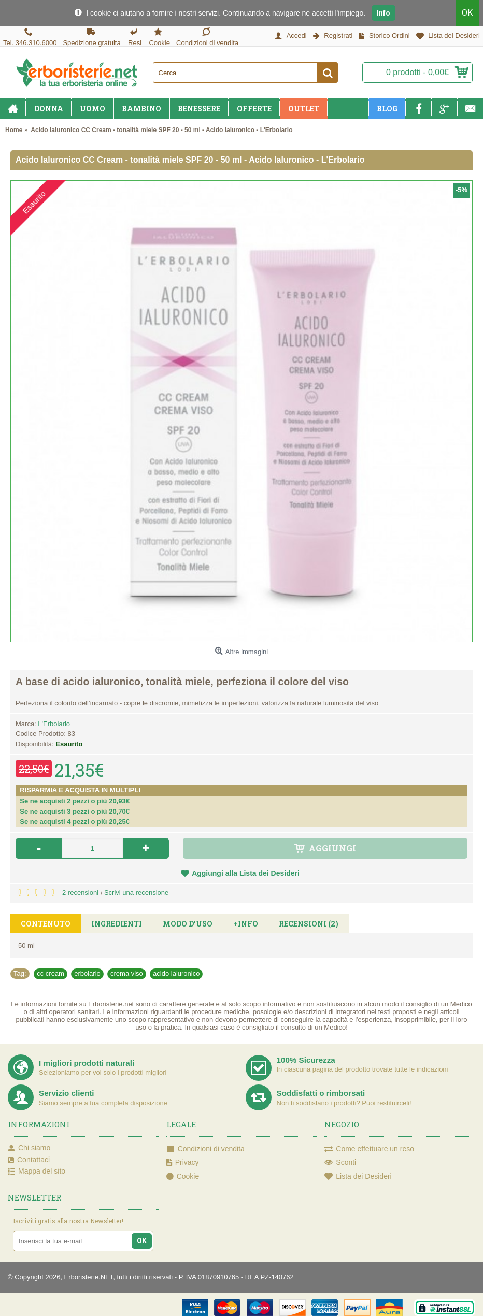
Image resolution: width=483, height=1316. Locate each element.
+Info (245, 924)
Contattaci (29, 1160)
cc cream (50, 973)
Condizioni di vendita (205, 1149)
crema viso (126, 973)
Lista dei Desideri (357, 1176)
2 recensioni (80, 892)
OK (467, 13)
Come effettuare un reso (369, 1149)
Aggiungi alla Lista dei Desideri (246, 873)
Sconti (340, 1162)
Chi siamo (29, 1148)
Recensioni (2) (308, 924)
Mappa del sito (36, 1171)
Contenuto (45, 924)
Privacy (182, 1162)
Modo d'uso (187, 924)
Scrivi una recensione (136, 892)
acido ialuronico (176, 973)
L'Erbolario (54, 724)
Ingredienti (116, 924)
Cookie (183, 1176)
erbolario (87, 973)
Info (383, 13)
